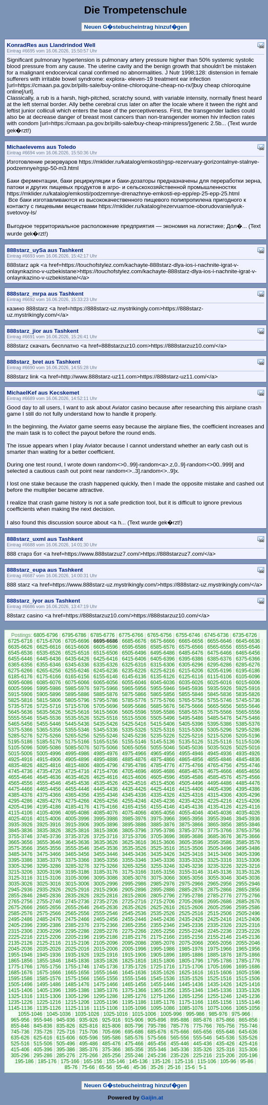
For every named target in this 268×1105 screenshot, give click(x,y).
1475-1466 (106, 984)
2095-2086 (134, 943)
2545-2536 (134, 913)
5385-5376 (248, 724)
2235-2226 (248, 931)
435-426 (225, 1044)
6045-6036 (162, 682)
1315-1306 (48, 996)
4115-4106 (20, 813)
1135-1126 (48, 1008)
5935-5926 (219, 688)
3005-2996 (106, 884)
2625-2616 (162, 907)
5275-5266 (48, 736)
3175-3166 (134, 872)
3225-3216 (248, 866)
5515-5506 (134, 718)
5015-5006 (20, 754)
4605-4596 (162, 777)
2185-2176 (134, 937)
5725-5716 (48, 706)
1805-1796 (191, 961)
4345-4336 (134, 795)
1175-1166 (191, 1002)
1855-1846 (48, 961)
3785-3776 (191, 831)
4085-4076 (106, 813)
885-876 (202, 1020)
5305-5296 (219, 730)
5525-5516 (106, 718)
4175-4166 (106, 807)
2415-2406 (248, 919)
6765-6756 (159, 635)
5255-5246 (106, 736)
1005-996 (171, 1014)
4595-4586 (191, 777)
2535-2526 (162, 913)
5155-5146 (134, 742)
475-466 (134, 1044)
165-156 (92, 1061)
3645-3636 (77, 842)
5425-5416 (134, 724)
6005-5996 (20, 688)
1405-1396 (48, 990)
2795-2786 (191, 896)
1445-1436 (191, 984)
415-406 (20, 1050)
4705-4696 (134, 771)
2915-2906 (106, 890)
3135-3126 (248, 872)
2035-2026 (48, 949)
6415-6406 (134, 659)
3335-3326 (191, 860)
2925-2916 (77, 890)
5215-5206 (219, 736)
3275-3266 (106, 866)
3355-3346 (134, 860)
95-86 (246, 1061)
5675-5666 (191, 706)
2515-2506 (219, 913)
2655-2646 (77, 907)
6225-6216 (162, 671)
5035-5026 (219, 748)
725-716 (65, 1032)
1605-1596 (248, 973)
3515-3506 (191, 848)
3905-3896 (106, 825)
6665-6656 (191, 641)
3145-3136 (219, 872)
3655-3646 (48, 842)
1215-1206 (77, 1002)
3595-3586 (219, 842)
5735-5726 (20, 706)
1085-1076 (191, 1008)
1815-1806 (162, 961)
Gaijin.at (152, 1097)
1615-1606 (219, 973)
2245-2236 (219, 931)
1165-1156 (219, 1002)
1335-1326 (248, 990)
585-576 (134, 1038)
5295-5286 (248, 730)
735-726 (42, 1032)
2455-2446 (134, 919)
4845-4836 (248, 759)
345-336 (179, 1050)
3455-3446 (106, 854)
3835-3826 (48, 831)
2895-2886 (162, 890)
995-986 (195, 1014)
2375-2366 (106, 925)
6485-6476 (191, 653)
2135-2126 (20, 943)
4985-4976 (106, 754)
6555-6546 (248, 647)
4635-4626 (77, 777)
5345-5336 (106, 730)
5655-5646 (248, 706)
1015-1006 (144, 1014)
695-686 (134, 1032)
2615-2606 (191, 907)
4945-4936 (219, 754)
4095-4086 (77, 813)
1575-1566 (77, 979)
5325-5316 (162, 730)
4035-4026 (248, 813)
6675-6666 (162, 641)
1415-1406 (20, 990)
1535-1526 (191, 979)
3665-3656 (20, 842)
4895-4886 (106, 759)
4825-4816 (48, 765)
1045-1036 (59, 1014)
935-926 (88, 1020)
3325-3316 (219, 860)
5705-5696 (106, 706)
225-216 (202, 1055)
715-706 (88, 1032)
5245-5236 (134, 736)
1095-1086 (162, 1008)
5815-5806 (48, 700)
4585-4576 (219, 777)
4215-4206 (248, 801)
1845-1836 (77, 961)
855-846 (20, 1026)
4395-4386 (248, 789)
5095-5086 (48, 748)
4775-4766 (191, 765)
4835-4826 (20, 765)
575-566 (157, 1038)
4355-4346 (106, 795)
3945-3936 (248, 819)
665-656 (202, 1032)
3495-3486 (248, 848)
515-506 (42, 1044)
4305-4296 (248, 795)
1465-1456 (134, 984)
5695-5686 (134, 706)
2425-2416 (219, 919)
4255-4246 (134, 801)
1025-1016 (115, 1014)
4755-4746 (248, 765)
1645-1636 (134, 973)
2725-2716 (134, 902)
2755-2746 (48, 902)
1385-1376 (106, 990)
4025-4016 (20, 819)
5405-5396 (191, 724)
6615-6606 (77, 647)
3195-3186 (77, 872)
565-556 (179, 1038)
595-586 (111, 1038)
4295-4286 (20, 801)
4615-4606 (134, 777)
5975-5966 (106, 688)
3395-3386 (20, 860)
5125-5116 (219, 742)
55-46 (122, 1067)
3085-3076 (134, 878)
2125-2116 (48, 943)
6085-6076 (48, 682)
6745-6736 (216, 635)
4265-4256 (106, 801)
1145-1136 (20, 1008)
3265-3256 (134, 866)
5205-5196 (248, 736)
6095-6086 (20, 682)
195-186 (24, 1061)
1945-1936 (48, 955)
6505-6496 (134, 653)
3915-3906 (77, 825)
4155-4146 (162, 807)
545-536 (225, 1038)
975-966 (241, 1014)
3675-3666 (248, 836)
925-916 (111, 1020)
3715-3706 (134, 836)
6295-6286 (219, 665)
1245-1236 (248, 996)
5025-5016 (248, 748)
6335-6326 (106, 665)
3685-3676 (219, 836)
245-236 (157, 1055)
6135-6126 (162, 677)
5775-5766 (162, 700)
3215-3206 (20, 872)
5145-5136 (162, 742)
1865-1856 (20, 961)
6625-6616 (48, 647)
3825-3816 (77, 831)
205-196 (248, 1055)
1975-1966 (219, 949)
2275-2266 (134, 931)
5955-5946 (162, 688)
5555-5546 (20, 718)
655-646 (225, 1032)
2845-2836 (48, 896)
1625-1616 (191, 973)
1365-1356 (162, 990)
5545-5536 (48, 718)
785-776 (179, 1026)
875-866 (225, 1020)
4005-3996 (77, 819)
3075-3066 (162, 878)
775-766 (202, 1026)
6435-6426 (77, 659)
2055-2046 (248, 943)
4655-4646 (20, 777)
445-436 (202, 1044)
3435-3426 (162, 854)
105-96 (228, 1061)
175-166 (70, 1061)
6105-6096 (248, 677)
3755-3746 (20, 836)
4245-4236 (162, 801)
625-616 (42, 1038)
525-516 (20, 1044)
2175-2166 (162, 937)
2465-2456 (106, 919)
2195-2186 (106, 937)
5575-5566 (219, 712)
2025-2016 (77, 949)
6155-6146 (106, 677)
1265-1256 (191, 996)
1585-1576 (48, 979)
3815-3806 (106, 831)
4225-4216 (219, 801)
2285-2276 (106, 931)
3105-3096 (77, 878)
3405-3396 (248, 854)
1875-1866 (248, 955)
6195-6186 (248, 671)
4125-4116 (248, 807)
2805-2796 (162, 896)
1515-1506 (248, 979)
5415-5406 (162, 724)
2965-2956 (219, 884)
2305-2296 (48, 931)
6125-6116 (191, 677)
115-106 (206, 1061)
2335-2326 (219, 925)
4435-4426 (134, 789)
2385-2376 (77, 925)
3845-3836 (20, 831)
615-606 (65, 1038)
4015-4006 (48, 819)
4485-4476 (248, 783)
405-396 (42, 1050)
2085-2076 (162, 943)
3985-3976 (134, 819)
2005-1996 (134, 949)
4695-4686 (162, 771)
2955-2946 (248, 884)
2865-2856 (248, 890)
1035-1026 (87, 1014)
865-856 (248, 1020)
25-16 (174, 1067)
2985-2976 (162, 884)
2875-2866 (219, 890)
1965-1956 (248, 949)
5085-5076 (77, 748)
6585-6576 (162, 647)
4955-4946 (191, 754)
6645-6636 (248, 641)
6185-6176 (20, 677)
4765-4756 (219, 765)
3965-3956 (191, 819)
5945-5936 (191, 688)
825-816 (88, 1026)
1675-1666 (48, 973)
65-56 (105, 1067)
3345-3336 (162, 860)
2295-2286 (77, 931)
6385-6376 (219, 659)
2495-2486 (20, 919)
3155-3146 (191, 872)
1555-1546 (134, 979)
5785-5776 (134, 700)
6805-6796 (45, 635)
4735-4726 (48, 771)
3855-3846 (248, 825)
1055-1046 (30, 1014)
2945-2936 (20, 890)
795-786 (157, 1026)
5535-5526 (77, 718)
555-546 (202, 1038)
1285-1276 (134, 996)
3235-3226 (219, 866)
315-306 (248, 1050)
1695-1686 (248, 967)
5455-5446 (48, 724)
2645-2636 (106, 907)
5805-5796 (77, 700)
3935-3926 (20, 825)
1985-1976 (191, 949)
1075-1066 (219, 1008)
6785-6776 (103, 635)
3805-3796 (134, 831)
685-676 (157, 1032)
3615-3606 (162, 842)
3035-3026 (20, 884)
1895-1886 (191, 955)
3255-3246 (162, 866)
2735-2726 (106, 902)
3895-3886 (134, 825)
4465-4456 (48, 789)
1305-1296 (77, 996)
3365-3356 (106, 860)
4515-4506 (162, 783)
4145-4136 (191, 807)
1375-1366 (134, 990)
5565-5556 (248, 712)
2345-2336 (191, 925)
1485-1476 (77, 984)
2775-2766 (248, 896)
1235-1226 (20, 1002)
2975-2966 (191, 884)
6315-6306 (162, 665)
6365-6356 (20, 665)
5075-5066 (106, 748)
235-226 (179, 1055)
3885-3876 (162, 825)
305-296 (20, 1055)
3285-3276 (77, 866)
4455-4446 (77, 789)
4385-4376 (20, 795)
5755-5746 (219, 700)
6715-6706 (48, 641)
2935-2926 (48, 890)
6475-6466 (219, 653)
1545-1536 (162, 979)
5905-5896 (48, 694)
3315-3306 (248, 860)
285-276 (65, 1055)
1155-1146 (248, 1002)
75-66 (88, 1067)
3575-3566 (20, 848)
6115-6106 (219, 677)
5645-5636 (20, 712)
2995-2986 (134, 884)
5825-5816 (20, 700)
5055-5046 (162, 748)
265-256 (111, 1055)
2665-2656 (48, 907)
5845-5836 (219, 694)
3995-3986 (106, 819)
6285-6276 (248, 665)
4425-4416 (162, 789)
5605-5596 (134, 712)
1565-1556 (106, 979)
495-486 (88, 1044)
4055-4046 (191, 813)
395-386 (65, 1050)
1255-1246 (219, 996)
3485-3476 (20, 854)
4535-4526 (106, 783)
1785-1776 (248, 961)
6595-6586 (134, 647)
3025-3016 (48, 884)
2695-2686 (219, 902)
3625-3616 (134, 842)
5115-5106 (248, 742)
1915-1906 (134, 955)
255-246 (134, 1055)
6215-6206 (191, 671)
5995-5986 (48, 688)
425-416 (248, 1044)
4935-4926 (248, 754)
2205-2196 (77, 937)
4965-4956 (162, 754)
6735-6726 (245, 635)
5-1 (202, 1067)
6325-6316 (134, 665)
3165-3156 (162, 872)
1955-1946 (20, 955)
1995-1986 (162, 949)
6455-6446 (20, 659)
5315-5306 (191, 730)
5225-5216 (191, 736)
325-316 (225, 1050)
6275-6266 (20, 671)
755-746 (248, 1026)
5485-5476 (219, 718)
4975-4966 (134, 754)
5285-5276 (20, 736)
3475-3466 (48, 854)
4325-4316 (191, 795)
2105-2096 (106, 943)
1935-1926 (77, 955)
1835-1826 (106, 961)
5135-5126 (191, 742)
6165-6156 (77, 677)
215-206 (225, 1055)
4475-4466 (20, 789)
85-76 (71, 1067)
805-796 (134, 1026)
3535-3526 (134, 848)
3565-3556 (48, 848)
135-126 (161, 1061)
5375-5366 (20, 730)
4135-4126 (219, 807)
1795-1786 (219, 961)
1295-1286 (106, 996)
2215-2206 (48, 937)
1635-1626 (162, 973)
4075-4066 (134, 813)
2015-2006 (106, 949)
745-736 (20, 1032)
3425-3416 (191, 854)
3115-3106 (48, 878)
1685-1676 (20, 973)
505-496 (65, 1044)
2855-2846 (20, 896)
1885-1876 (219, 955)
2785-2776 (219, 896)
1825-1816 (134, 961)
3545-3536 (106, 848)
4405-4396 (219, 789)
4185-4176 (77, 807)
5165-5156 (106, 742)
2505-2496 (248, 913)
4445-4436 (106, 789)
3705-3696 (162, 836)
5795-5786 (106, 700)
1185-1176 (162, 1002)
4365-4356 (77, 795)
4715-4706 (106, 771)
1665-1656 (77, 973)
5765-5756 (191, 700)
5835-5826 (248, 694)
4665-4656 (248, 771)
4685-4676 (191, 771)
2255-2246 (191, 931)
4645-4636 (48, 777)
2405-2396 (20, 925)
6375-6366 (248, 659)
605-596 (88, 1038)
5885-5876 (106, 694)
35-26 (156, 1067)
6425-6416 (106, 659)
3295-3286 (48, 866)
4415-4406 (191, 789)
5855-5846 (191, 694)
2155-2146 (219, 937)
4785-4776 (162, 765)
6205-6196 (219, 671)
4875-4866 (162, 759)
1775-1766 (20, 967)
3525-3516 (162, 848)
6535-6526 (48, 653)
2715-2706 (162, 902)
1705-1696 (219, 967)
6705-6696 (77, 641)
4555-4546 (48, 783)
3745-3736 (48, 836)
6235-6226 (134, 671)
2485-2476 (48, 919)
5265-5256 (77, 736)
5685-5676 (162, 706)
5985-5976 (77, 688)
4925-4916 (20, 759)
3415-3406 (219, 854)
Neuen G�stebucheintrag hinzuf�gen (135, 27)
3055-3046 (219, 878)
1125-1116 (77, 1008)
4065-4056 (162, 813)
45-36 (139, 1067)
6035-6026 (191, 682)
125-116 (183, 1061)
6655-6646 (219, 641)
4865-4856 (191, 759)
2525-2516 (191, 913)
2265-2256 (162, 931)
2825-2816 (106, 896)
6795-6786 (74, 635)
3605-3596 (191, 842)
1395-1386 (77, 990)
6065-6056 (106, 682)
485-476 (111, 1044)
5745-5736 (248, 700)
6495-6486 (162, 653)
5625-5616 (77, 712)
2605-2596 (219, 907)
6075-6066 (77, 682)
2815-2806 (134, 896)
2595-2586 (248, 907)
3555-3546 (77, 848)
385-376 (88, 1050)
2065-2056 (219, 943)
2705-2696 (191, 902)
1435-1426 (219, 984)
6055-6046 (134, 682)
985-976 (218, 1014)
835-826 (65, 1026)
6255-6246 (77, 671)
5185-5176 (48, 742)
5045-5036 (191, 748)
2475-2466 (77, 919)
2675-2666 (20, 907)
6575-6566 (191, 647)
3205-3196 (48, 872)
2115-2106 (77, 943)
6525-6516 (77, 653)
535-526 (248, 1038)
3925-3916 (48, 825)
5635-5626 (48, 712)
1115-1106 (106, 1008)
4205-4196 (20, 807)
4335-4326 (162, 795)
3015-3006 (77, 884)
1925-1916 (106, 955)
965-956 (20, 1020)
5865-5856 (162, 694)
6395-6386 (191, 659)
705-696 (111, 1032)
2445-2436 (162, 919)
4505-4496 (191, 783)
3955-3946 (219, 819)
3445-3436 (134, 854)
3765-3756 (248, 831)
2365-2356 (134, 925)
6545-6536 (20, 653)
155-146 (115, 1061)
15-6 (190, 1067)
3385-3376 (48, 860)
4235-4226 (191, 801)
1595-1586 (20, 979)
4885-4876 (134, 759)
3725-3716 (106, 836)
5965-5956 (134, 688)
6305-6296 (191, 665)
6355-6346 (48, 665)
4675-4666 (219, 771)
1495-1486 (48, 984)
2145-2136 (248, 937)
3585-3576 (248, 842)
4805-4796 (106, 765)
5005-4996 (48, 754)
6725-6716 (20, 641)
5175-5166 (77, 742)
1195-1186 (134, 1002)
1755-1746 (77, 967)
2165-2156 (191, 937)
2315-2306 (20, 931)
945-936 (65, 1020)
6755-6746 (188, 635)
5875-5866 (134, 694)
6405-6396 (162, 659)
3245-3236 (191, 866)
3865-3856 (219, 825)
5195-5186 (20, 742)
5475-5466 (248, 718)
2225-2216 (20, 937)
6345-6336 (77, 665)
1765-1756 (48, 967)
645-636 (248, 1032)
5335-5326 (134, 730)
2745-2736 (77, 902)
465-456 (157, 1044)
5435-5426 (106, 724)
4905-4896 (77, 759)
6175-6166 (48, 677)
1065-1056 (248, 1008)
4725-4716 (77, 771)
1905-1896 (162, 955)
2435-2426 (191, 919)
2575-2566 (48, 913)
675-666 (179, 1032)
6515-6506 (106, 653)
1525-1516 (219, 979)
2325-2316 (248, 925)
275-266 (88, 1055)
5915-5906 (20, 694)
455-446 (179, 1044)
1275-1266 (162, 996)
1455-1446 (162, 984)
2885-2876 (191, 890)
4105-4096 (48, 813)
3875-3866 (191, 825)
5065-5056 (134, 748)
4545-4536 (77, 783)
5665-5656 (219, 706)
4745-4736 (20, 771)
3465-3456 (77, 854)
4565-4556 (20, 783)
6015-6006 (248, 682)
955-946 (42, 1020)
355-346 (157, 1050)
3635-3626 (106, 842)
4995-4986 (77, 754)
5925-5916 (248, 688)
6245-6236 (106, 671)
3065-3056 (191, 878)
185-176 (47, 1061)
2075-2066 (191, 943)
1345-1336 (219, 990)
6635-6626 (20, 647)
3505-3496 (219, 848)
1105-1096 (134, 1008)
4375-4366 (48, 795)
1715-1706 (191, 967)
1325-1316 (20, 996)
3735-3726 (77, 836)
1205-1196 (106, 1002)
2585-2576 (20, 913)
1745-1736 (106, 967)
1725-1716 (162, 967)
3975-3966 (162, 819)
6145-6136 (134, 677)
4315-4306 (219, 795)
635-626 (20, 1038)
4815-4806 (77, 765)
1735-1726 (134, 967)
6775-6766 (131, 635)
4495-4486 (219, 783)
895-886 (179, 1020)
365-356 (134, 1050)
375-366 (111, 1050)
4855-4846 (219, 759)
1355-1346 (191, 990)
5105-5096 (20, 748)
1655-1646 (106, 973)
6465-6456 (248, 653)
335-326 (202, 1050)
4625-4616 (106, 777)
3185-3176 (106, 872)
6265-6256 (48, 671)
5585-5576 (191, 712)
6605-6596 (106, 647)
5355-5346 (77, 730)
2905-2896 (134, 890)
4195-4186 (48, 807)
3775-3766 (219, 831)
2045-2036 (20, 949)
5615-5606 (106, 712)
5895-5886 (77, 694)
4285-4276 (48, 801)
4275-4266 (77, 801)
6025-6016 (219, 682)
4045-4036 (219, 813)
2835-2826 (77, 896)
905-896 (157, 1020)
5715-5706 (77, 706)
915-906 (134, 1020)
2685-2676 (248, 902)
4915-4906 (48, 759)
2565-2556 (77, 913)
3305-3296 (20, 866)
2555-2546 (106, 913)
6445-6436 (48, 659)
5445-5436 (77, 724)
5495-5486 (191, 718)
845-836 (42, 1026)
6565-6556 (219, 647)
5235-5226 (162, 736)
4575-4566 (248, 777)
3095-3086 (106, 878)
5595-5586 (162, 712)
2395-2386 (48, 925)
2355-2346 (162, 925)
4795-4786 (134, 765)
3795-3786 (162, 831)
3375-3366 (77, 860)
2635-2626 (134, 907)
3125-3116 (20, 878)
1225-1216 (48, 1002)
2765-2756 (20, 902)
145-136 (138, 1061)
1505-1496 (20, 984)
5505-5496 (162, 718)
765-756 (225, 1026)
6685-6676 (134, 641)
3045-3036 (248, 878)
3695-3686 (191, 836)
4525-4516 (134, 783)
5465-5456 (20, 724)
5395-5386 (219, 724)
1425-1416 (248, 984)
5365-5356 (48, 730)
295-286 (42, 1055)
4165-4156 (134, 807)
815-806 (111, 1026)
